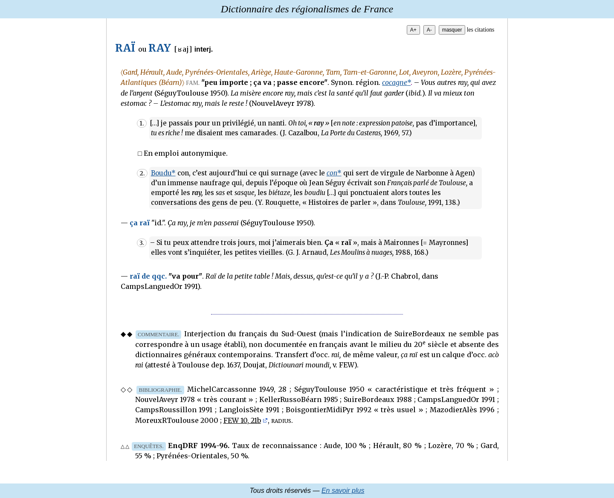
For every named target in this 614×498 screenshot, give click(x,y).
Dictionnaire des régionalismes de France (307, 9)
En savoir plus (343, 490)
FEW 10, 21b (242, 420)
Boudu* (163, 173)
